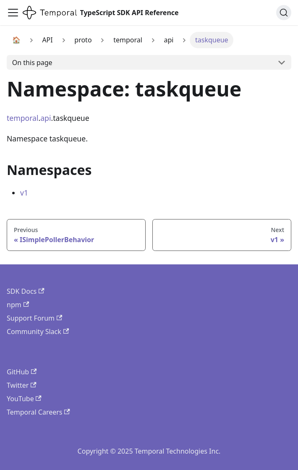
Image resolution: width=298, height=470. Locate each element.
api (45, 118)
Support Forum (34, 318)
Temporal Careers (38, 412)
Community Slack (38, 331)
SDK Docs (25, 291)
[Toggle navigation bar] (13, 12)
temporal (23, 118)
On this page (32, 62)
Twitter (22, 385)
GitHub (22, 371)
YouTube (24, 398)
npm (18, 304)
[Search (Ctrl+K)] (283, 12)
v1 (24, 193)
